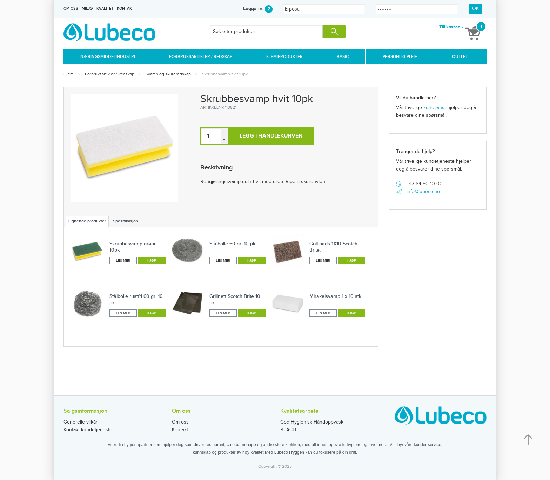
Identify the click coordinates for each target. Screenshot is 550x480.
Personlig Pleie (400, 56)
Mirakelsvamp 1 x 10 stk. (335, 296)
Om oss (70, 8)
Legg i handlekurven (271, 136)
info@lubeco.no (423, 191)
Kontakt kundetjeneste (87, 430)
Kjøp (151, 261)
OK (475, 9)
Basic (343, 56)
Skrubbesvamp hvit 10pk (225, 74)
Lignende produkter (87, 221)
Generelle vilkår (80, 422)
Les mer (123, 261)
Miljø (87, 8)
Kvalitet (104, 8)
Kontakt (125, 8)
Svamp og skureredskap (168, 74)
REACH (288, 430)
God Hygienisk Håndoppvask (311, 422)
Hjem (68, 74)
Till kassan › (451, 27)
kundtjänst (434, 108)
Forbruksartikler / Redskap (200, 56)
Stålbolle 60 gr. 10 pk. (232, 244)
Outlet (460, 56)
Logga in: (258, 9)
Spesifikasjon (125, 221)
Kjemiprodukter (284, 56)
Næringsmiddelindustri (107, 56)
